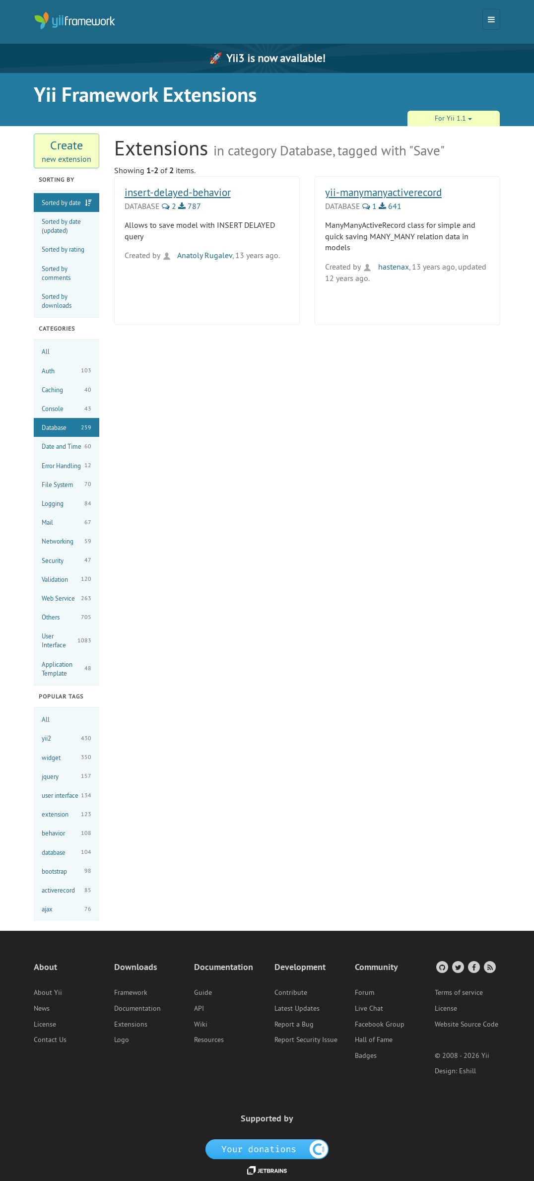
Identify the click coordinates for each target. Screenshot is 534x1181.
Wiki (200, 1024)
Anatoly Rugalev (197, 255)
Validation (66, 579)
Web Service (66, 598)
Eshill (467, 1070)
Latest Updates (297, 1008)
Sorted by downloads (56, 300)
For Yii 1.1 (453, 118)
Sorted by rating (63, 249)
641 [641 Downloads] (390, 206)
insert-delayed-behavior (178, 192)
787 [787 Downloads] (189, 206)
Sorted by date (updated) (61, 225)
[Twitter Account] (457, 967)
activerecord (66, 890)
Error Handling (66, 465)
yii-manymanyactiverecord (383, 192)
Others (66, 617)
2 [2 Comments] (169, 206)
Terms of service (459, 992)
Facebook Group (379, 1024)
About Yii (48, 992)
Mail (66, 522)
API (199, 1008)
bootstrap (66, 871)
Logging (66, 503)
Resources (209, 1039)
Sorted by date (61, 203)
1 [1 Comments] (369, 206)
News (42, 1008)
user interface (66, 795)
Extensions (130, 1024)
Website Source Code (466, 1024)
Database (66, 427)
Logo (121, 1039)
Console (66, 409)
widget (66, 757)
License (45, 1024)
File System (66, 484)
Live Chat (369, 1008)
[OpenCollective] (267, 1148)
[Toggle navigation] (491, 19)
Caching (66, 390)
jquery (66, 776)
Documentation (137, 1008)
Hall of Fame (374, 1039)
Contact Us (50, 1039)
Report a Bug (294, 1024)
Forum (364, 992)
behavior (66, 833)
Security (66, 560)
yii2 (66, 738)
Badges (366, 1055)
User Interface (66, 640)
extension (66, 814)
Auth (66, 370)
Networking (66, 541)
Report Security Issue (305, 1039)
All (46, 351)
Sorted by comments (56, 273)
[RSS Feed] (489, 967)
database (66, 852)
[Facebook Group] (473, 967)
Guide (203, 992)
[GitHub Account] (441, 967)
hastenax (385, 267)
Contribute (290, 992)
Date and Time (66, 446)
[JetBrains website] (267, 1169)
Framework (130, 992)
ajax (66, 909)
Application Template (66, 668)
